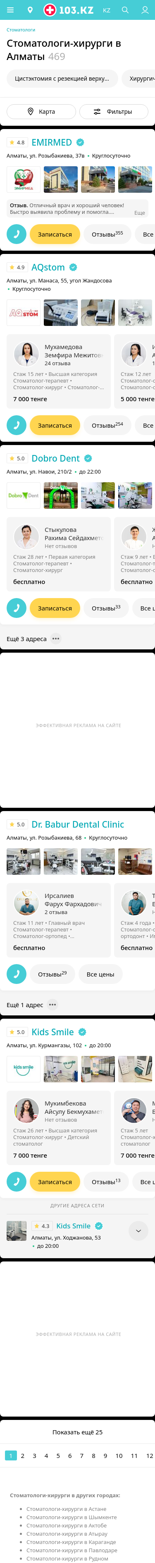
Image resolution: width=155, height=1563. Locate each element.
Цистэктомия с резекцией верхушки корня (66, 78)
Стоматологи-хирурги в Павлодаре (71, 1550)
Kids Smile (52, 1032)
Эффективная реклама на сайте (79, 725)
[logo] (69, 10)
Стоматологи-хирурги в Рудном (67, 1558)
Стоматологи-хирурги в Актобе (66, 1525)
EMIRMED (51, 142)
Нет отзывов (61, 546)
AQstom (48, 267)
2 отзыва (56, 912)
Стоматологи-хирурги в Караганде (71, 1542)
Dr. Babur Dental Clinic (77, 824)
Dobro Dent (55, 458)
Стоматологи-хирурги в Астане (66, 1509)
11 (134, 1455)
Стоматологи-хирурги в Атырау (66, 1533)
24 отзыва (58, 363)
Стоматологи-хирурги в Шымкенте (71, 1517)
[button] (10, 10)
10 (118, 1455)
